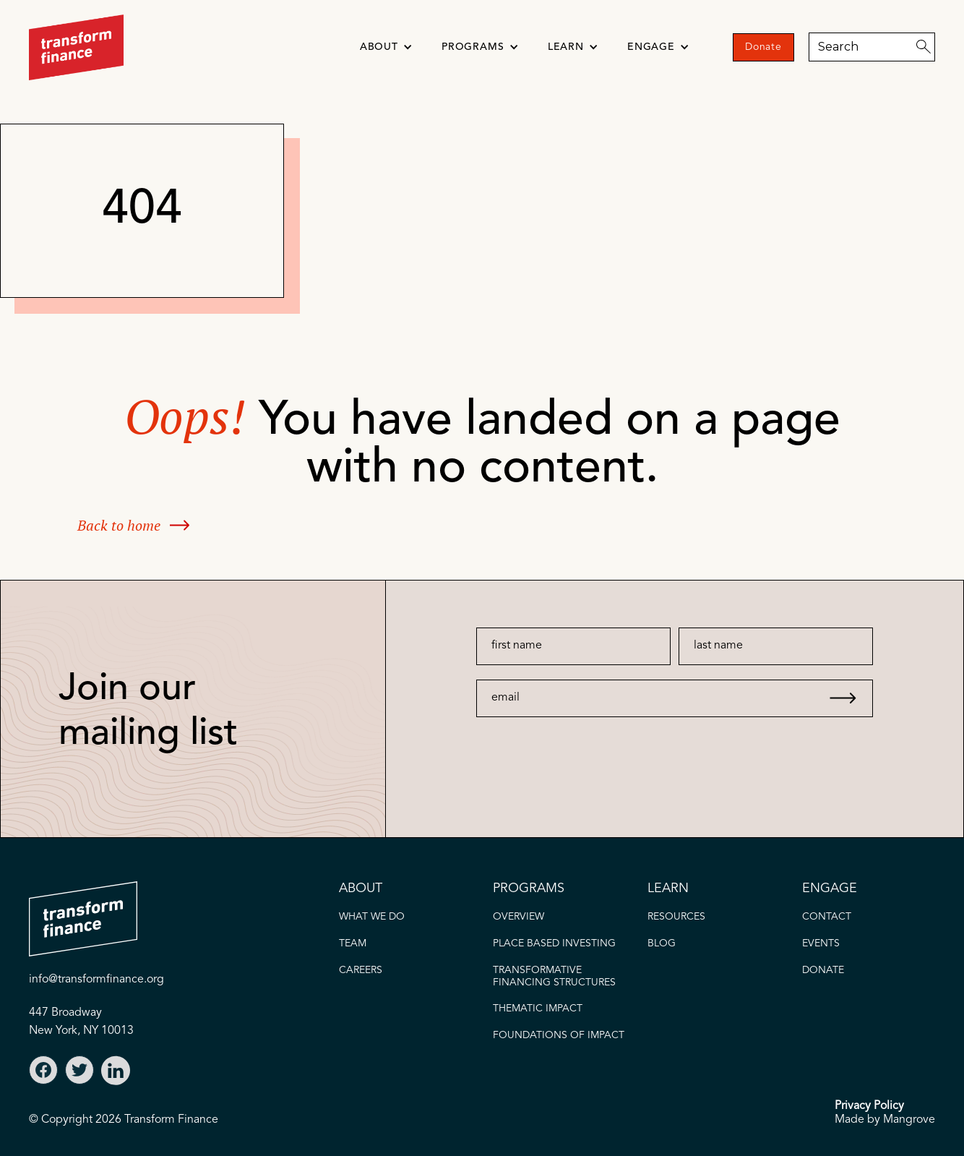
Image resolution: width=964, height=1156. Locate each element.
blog (661, 943)
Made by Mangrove (885, 1120)
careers (360, 970)
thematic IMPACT (537, 1008)
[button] (386, 47)
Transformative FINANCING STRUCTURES (554, 976)
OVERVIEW (518, 917)
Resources (676, 917)
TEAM (352, 943)
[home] (76, 47)
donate (823, 970)
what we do (372, 917)
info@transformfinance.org (96, 979)
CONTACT (826, 917)
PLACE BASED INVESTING (554, 943)
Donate (763, 47)
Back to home (118, 525)
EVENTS (821, 943)
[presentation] (582, 745)
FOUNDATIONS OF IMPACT (558, 1035)
